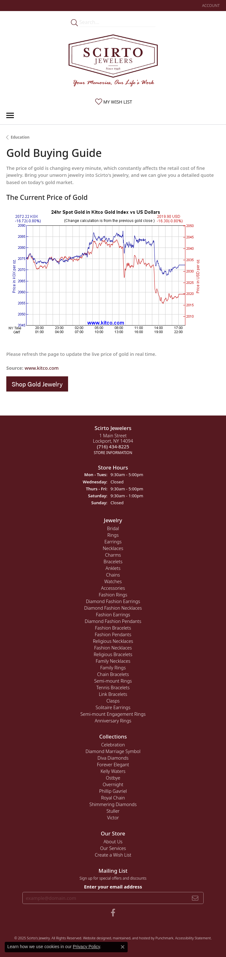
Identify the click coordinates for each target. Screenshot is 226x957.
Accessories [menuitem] (113, 588)
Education (20, 137)
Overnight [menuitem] (113, 784)
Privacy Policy (86, 946)
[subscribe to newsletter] (195, 898)
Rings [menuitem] (113, 535)
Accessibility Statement (193, 938)
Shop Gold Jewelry (37, 383)
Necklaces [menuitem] (113, 548)
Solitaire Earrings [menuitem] (113, 707)
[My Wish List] (113, 102)
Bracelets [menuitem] (113, 562)
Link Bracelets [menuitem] (113, 694)
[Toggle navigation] (10, 115)
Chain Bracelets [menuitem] (113, 674)
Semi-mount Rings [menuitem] (113, 681)
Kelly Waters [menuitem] (113, 771)
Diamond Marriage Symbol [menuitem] (112, 751)
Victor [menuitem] (113, 818)
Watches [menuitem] (113, 581)
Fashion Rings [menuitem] (113, 595)
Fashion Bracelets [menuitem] (113, 628)
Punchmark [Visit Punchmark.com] (164, 938)
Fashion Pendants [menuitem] (113, 634)
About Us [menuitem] (112, 842)
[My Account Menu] (211, 5)
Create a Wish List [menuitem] (113, 855)
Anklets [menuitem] (113, 568)
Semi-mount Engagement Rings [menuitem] (113, 714)
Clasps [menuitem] (112, 701)
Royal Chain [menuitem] (113, 798)
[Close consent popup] (123, 947)
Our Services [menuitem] (113, 848)
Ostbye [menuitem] (113, 778)
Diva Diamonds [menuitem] (112, 758)
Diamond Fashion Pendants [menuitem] (113, 621)
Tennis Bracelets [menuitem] (113, 688)
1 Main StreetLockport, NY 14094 (113, 444)
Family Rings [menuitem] (113, 668)
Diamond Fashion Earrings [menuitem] (113, 601)
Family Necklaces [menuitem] (113, 661)
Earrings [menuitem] (112, 542)
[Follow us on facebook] (113, 913)
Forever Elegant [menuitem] (113, 765)
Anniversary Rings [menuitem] (113, 721)
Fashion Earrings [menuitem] (113, 615)
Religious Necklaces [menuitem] (113, 641)
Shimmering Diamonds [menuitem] (113, 804)
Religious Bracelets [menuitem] (113, 654)
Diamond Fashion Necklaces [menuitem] (113, 608)
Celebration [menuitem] (113, 745)
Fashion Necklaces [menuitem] (113, 648)
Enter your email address (113, 886)
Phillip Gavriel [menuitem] (113, 791)
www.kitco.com (42, 368)
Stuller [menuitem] (113, 811)
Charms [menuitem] (113, 555)
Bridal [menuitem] (113, 528)
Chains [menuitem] (113, 575)
